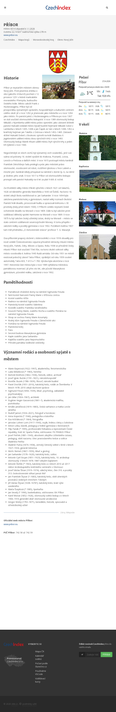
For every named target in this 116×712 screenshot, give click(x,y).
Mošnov (82, 199)
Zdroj (62, 512)
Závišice (83, 232)
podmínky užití (30, 703)
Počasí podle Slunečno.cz (41, 665)
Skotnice (83, 133)
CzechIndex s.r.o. (15, 661)
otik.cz (14, 703)
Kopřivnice (84, 166)
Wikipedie (70, 512)
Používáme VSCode (40, 672)
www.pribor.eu (11, 35)
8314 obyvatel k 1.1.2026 (23, 28)
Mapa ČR (39, 651)
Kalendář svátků (39, 657)
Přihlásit (106, 654)
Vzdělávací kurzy (40, 680)
